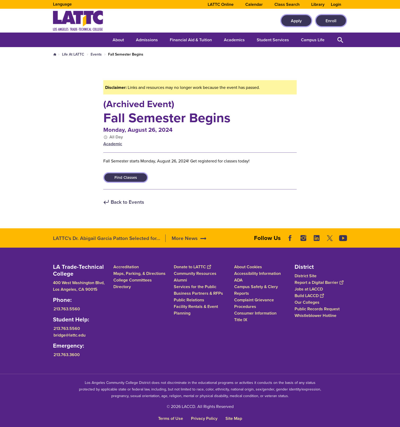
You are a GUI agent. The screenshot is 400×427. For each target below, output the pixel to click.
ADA (238, 280)
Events (96, 54)
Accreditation (126, 267)
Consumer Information (255, 313)
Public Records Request (317, 309)
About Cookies (248, 267)
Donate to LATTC (192, 267)
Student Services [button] (273, 40)
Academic (112, 144)
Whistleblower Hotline (315, 315)
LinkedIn (317, 238)
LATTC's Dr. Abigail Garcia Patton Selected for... (106, 238)
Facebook (290, 238)
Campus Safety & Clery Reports (256, 290)
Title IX (240, 320)
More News (185, 238)
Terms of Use (170, 418)
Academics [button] (234, 40)
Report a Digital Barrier (319, 282)
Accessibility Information (257, 273)
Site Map (233, 418)
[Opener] (394, 236)
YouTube (343, 238)
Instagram (303, 238)
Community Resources (195, 273)
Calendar (254, 4)
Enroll (331, 21)
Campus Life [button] (313, 40)
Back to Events (127, 202)
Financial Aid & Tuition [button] (191, 40)
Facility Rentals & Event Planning (196, 309)
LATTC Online (221, 4)
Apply (296, 21)
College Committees (132, 280)
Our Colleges (307, 302)
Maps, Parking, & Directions (139, 273)
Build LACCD (309, 296)
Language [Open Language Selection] (62, 4)
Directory (122, 287)
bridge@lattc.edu (70, 335)
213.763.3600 (67, 355)
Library (318, 4)
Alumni (180, 280)
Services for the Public (195, 287)
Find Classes (125, 177)
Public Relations (189, 300)
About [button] (118, 40)
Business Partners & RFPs (198, 293)
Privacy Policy (204, 418)
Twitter (330, 238)
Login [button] (336, 4)
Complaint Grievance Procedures (254, 303)
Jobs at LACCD (309, 289)
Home (55, 54)
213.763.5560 (67, 309)
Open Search (340, 40)
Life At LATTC (73, 54)
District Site (306, 276)
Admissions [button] (147, 40)
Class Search (287, 4)
